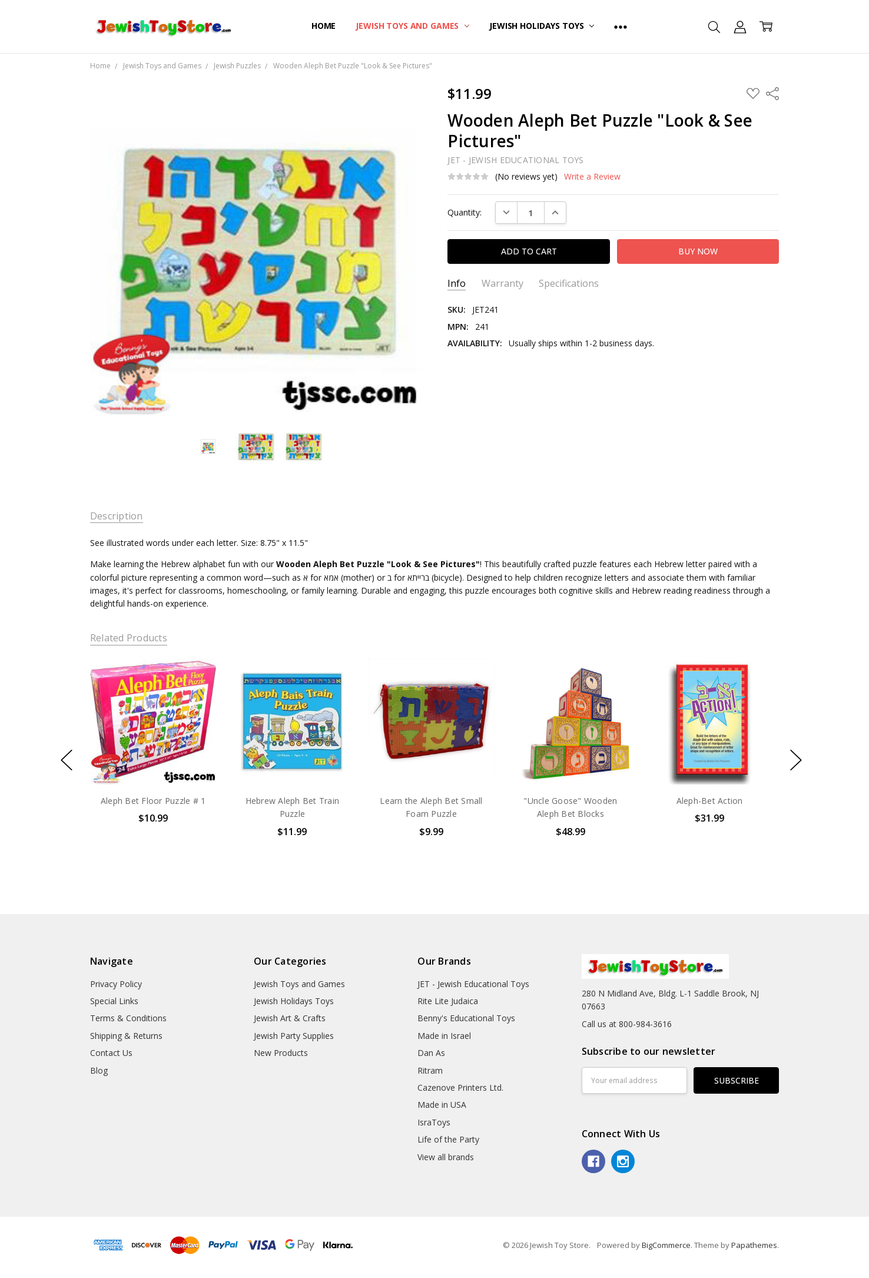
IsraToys (433, 1122)
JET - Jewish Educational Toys (473, 983)
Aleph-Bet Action (709, 800)
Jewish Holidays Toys (541, 25)
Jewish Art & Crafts (290, 1018)
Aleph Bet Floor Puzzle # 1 (153, 800)
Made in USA (441, 1104)
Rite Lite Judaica (447, 1000)
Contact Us (111, 1052)
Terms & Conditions (128, 1018)
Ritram (430, 1070)
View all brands (445, 1157)
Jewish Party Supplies (294, 1035)
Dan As (431, 1052)
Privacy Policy (116, 983)
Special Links (114, 1000)
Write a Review (592, 176)
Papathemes (754, 1245)
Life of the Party (448, 1139)
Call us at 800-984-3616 (627, 1023)
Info (456, 283)
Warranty (502, 283)
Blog (99, 1070)
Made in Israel (444, 1035)
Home (323, 25)
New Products (281, 1052)
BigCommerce (666, 1245)
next (796, 759)
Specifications (569, 283)
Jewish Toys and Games (412, 25)
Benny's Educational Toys (466, 1018)
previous (66, 759)
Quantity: (464, 212)
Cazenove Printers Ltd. (460, 1087)
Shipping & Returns (126, 1035)
